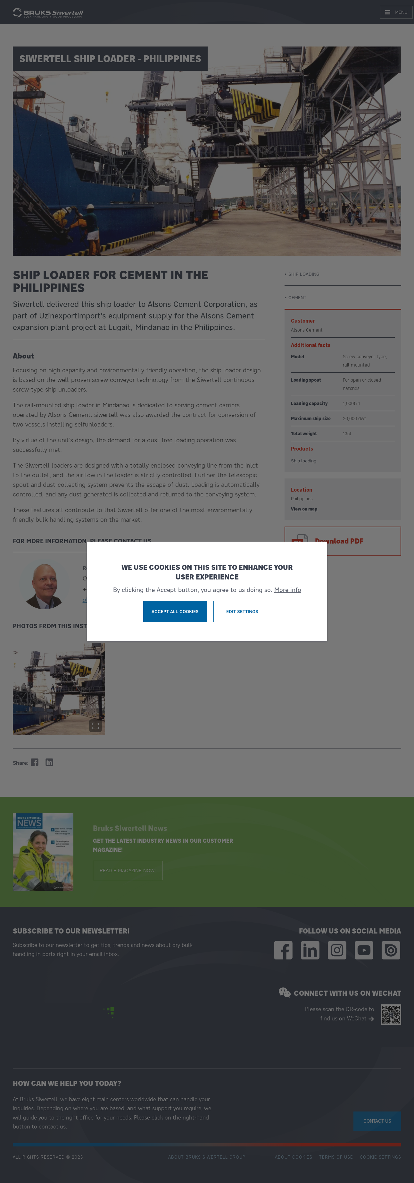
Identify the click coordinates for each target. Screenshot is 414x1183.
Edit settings (242, 611)
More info (287, 590)
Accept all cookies (175, 611)
